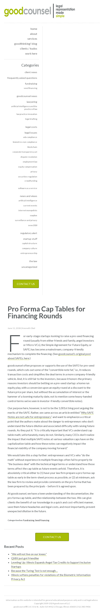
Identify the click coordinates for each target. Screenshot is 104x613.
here (26, 358)
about (33, 33)
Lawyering (32, 101)
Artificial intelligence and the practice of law (24, 107)
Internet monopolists (27, 210)
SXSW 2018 (32, 225)
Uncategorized (29, 266)
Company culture (29, 248)
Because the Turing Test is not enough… (34, 570)
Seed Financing (30, 88)
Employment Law (30, 162)
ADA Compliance (30, 137)
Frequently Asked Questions (22, 77)
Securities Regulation (27, 176)
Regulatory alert (28, 233)
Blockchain (32, 147)
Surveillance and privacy (26, 220)
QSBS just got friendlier (25, 558)
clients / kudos (28, 48)
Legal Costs (31, 126)
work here (31, 53)
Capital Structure (29, 243)
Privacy (34, 171)
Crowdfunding (30, 181)
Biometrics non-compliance (25, 142)
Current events (30, 205)
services (32, 38)
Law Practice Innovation (26, 114)
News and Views (28, 196)
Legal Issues (31, 132)
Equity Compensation (27, 167)
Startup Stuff (30, 238)
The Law (33, 261)
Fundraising (31, 83)
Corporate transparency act (25, 152)
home (34, 28)
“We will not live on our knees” (29, 554)
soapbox (33, 215)
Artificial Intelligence (28, 200)
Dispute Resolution (28, 157)
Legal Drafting (31, 119)
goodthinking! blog (25, 43)
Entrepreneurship (28, 253)
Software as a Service (27, 188)
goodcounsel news (27, 96)
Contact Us (26, 283)
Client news (31, 72)
